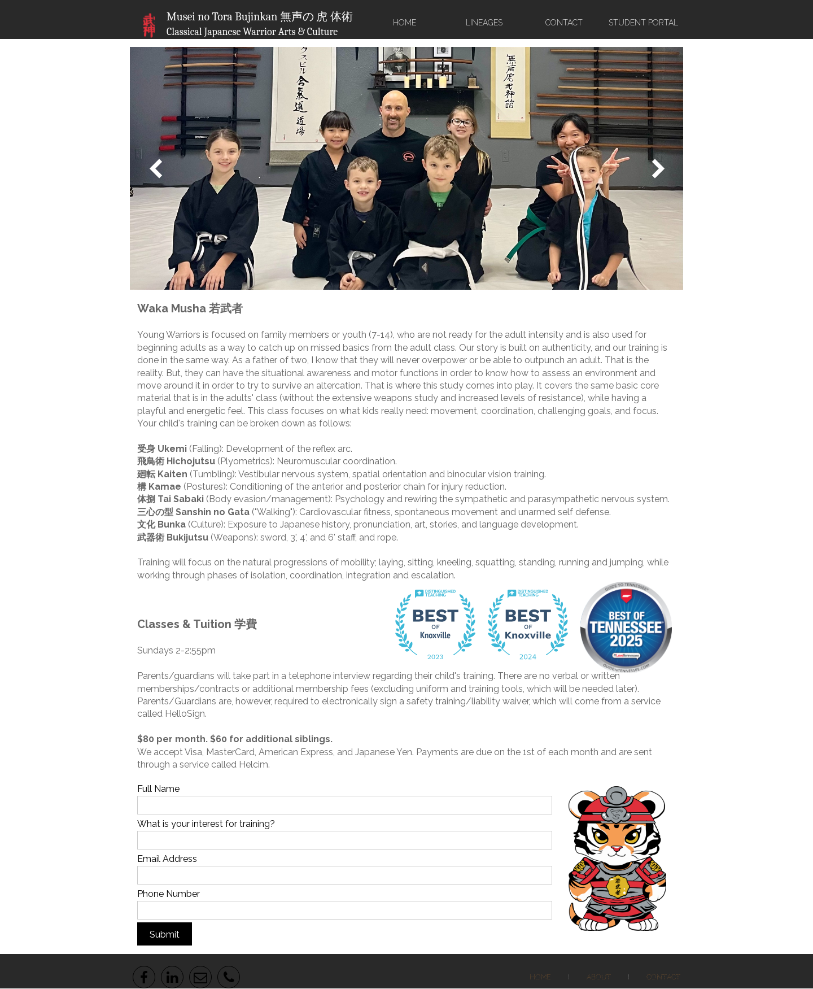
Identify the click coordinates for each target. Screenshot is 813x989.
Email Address (167, 858)
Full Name (158, 788)
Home (540, 977)
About (599, 977)
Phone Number (168, 893)
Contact (663, 977)
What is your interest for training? (206, 823)
